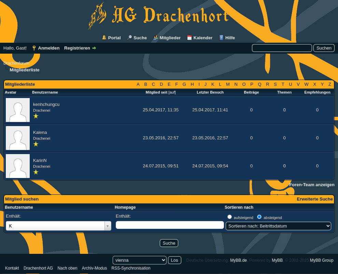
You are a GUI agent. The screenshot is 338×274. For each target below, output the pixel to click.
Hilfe (230, 37)
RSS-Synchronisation (131, 268)
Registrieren (77, 48)
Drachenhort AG (38, 268)
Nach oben (67, 268)
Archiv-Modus (94, 268)
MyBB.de (238, 260)
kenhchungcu (46, 104)
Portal (114, 37)
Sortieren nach (239, 207)
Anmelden (49, 48)
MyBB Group (322, 260)
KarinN (40, 160)
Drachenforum (16, 63)
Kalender (203, 37)
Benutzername (19, 207)
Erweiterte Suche (315, 199)
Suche (140, 37)
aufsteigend (243, 218)
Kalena (40, 132)
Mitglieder (170, 37)
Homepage (125, 207)
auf (172, 92)
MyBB (277, 260)
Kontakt (12, 268)
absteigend (273, 218)
